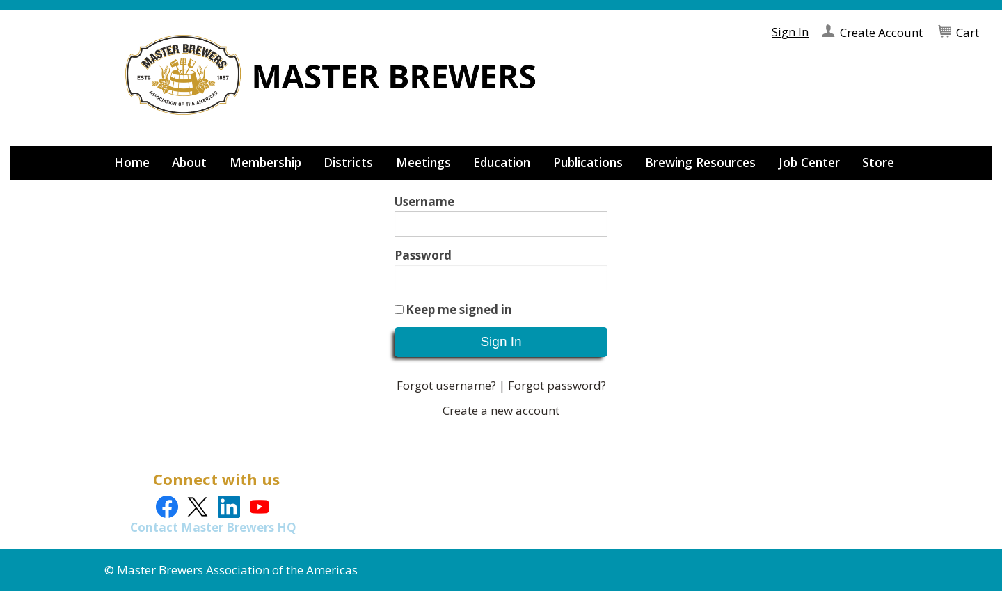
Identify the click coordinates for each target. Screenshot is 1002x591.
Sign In (790, 32)
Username (424, 202)
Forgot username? (446, 385)
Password (423, 255)
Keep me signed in (459, 309)
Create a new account (501, 410)
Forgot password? (557, 385)
